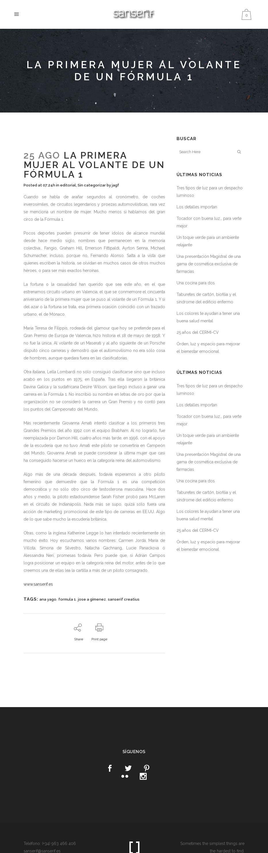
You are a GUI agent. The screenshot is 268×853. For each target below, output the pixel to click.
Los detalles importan (197, 207)
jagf (115, 185)
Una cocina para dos (196, 283)
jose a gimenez (92, 599)
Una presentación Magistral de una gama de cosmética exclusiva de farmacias (209, 264)
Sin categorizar (92, 185)
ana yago (47, 599)
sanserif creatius (123, 599)
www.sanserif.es (38, 584)
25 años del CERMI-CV (198, 332)
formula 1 (67, 599)
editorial (68, 185)
